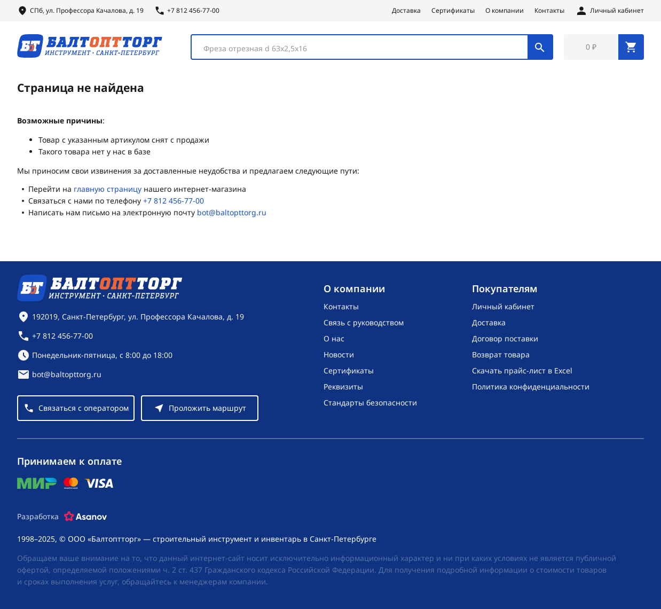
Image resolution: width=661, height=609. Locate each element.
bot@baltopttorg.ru (231, 212)
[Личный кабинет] (609, 10)
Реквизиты (343, 386)
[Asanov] (85, 516)
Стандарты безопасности (370, 402)
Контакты (549, 10)
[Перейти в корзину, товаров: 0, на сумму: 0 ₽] (604, 47)
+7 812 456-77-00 (173, 201)
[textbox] (365, 48)
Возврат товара (501, 354)
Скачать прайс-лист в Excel (522, 370)
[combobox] (372, 47)
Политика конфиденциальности (530, 386)
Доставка (406, 10)
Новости (339, 354)
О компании (504, 10)
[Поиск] (540, 47)
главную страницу (107, 189)
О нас (334, 338)
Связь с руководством (364, 322)
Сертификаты (453, 10)
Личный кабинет (503, 306)
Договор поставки (505, 338)
